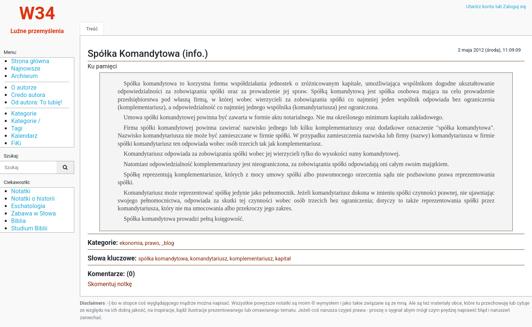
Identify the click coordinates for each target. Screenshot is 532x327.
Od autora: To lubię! (36, 102)
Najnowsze (25, 68)
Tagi (16, 128)
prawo (152, 243)
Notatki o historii (33, 198)
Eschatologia (28, 206)
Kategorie (23, 113)
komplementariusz (251, 259)
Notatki (20, 191)
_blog (167, 243)
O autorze (23, 87)
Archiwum (24, 76)
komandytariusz (208, 259)
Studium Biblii (29, 228)
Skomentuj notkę (110, 284)
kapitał (283, 259)
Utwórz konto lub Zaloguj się (496, 6)
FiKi (16, 143)
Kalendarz (24, 135)
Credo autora (28, 94)
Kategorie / (25, 120)
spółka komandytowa (163, 259)
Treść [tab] (92, 29)
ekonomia (131, 243)
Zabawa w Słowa (33, 213)
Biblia (18, 220)
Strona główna (30, 61)
